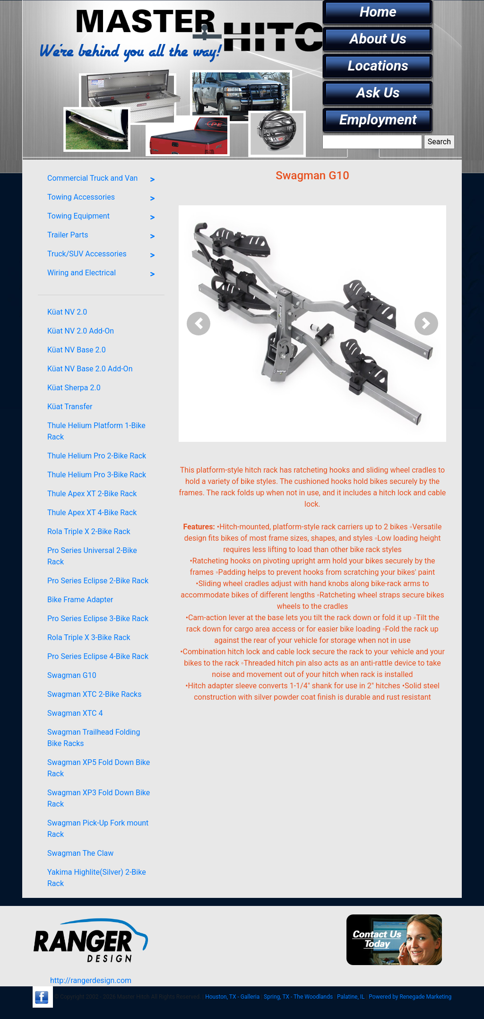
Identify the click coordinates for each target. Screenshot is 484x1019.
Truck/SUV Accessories (103, 255)
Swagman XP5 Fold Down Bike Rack (98, 768)
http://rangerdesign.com (90, 980)
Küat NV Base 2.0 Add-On (89, 368)
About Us (378, 38)
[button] (199, 323)
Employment (378, 119)
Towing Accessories (103, 199)
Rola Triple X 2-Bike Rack (88, 531)
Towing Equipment (103, 218)
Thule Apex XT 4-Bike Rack (92, 512)
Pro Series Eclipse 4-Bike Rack (97, 656)
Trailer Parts (103, 236)
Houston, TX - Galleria (232, 996)
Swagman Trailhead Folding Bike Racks (93, 738)
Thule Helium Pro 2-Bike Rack (96, 455)
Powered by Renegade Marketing (410, 996)
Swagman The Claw (80, 853)
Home (378, 11)
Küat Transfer (69, 406)
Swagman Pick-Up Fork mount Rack (97, 828)
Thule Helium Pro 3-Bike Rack (96, 474)
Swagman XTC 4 (75, 713)
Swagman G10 (71, 675)
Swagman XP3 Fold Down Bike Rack (98, 798)
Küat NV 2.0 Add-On (80, 330)
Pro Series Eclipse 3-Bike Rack (97, 618)
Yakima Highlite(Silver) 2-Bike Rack (96, 878)
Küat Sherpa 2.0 (74, 387)
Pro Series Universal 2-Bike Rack (92, 556)
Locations (378, 65)
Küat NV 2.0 (67, 311)
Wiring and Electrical (103, 274)
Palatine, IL (350, 996)
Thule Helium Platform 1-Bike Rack (96, 431)
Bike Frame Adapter (80, 599)
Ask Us (378, 92)
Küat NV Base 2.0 (76, 349)
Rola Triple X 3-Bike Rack (88, 637)
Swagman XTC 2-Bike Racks (94, 694)
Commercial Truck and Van (103, 180)
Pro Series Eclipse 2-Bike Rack (97, 580)
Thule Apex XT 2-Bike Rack (92, 493)
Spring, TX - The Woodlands (298, 996)
